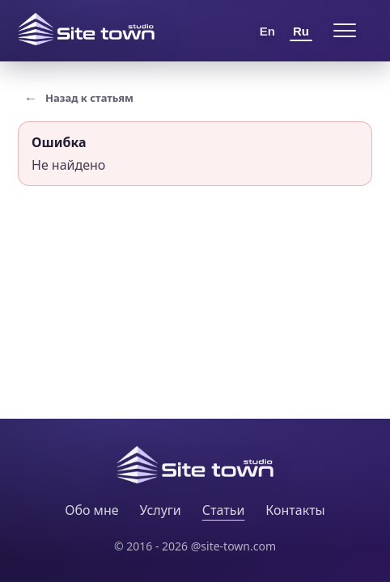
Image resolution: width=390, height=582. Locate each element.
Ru (301, 31)
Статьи (223, 510)
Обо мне (91, 510)
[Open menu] (344, 30)
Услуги (160, 510)
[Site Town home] (86, 29)
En (267, 31)
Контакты (294, 510)
